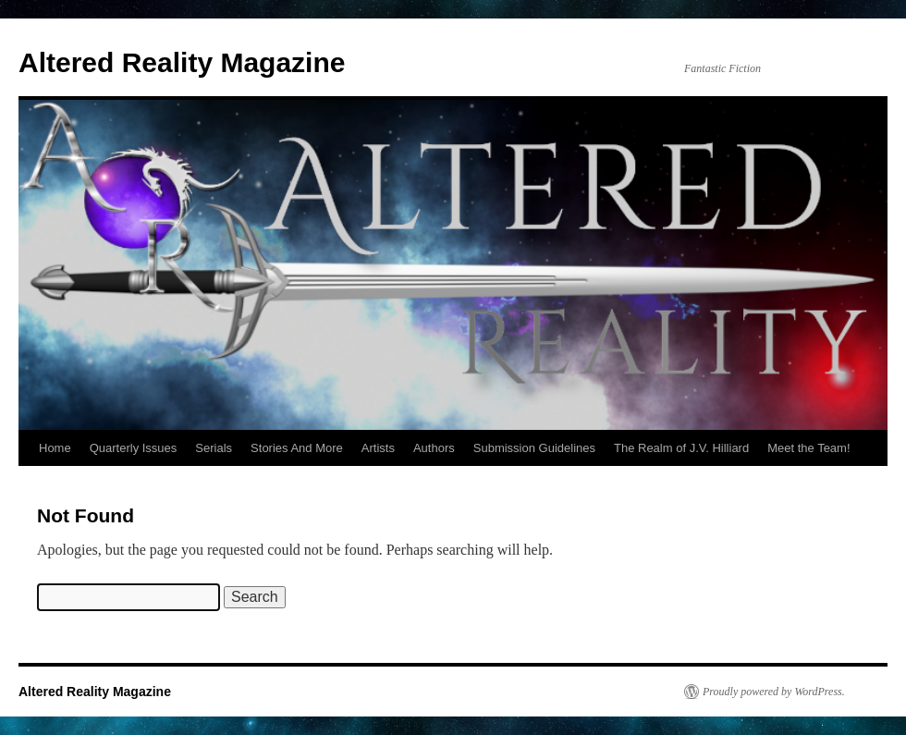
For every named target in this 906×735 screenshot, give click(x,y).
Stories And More (297, 448)
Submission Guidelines (534, 448)
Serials (213, 448)
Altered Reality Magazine (181, 62)
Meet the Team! (808, 448)
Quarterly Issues (134, 448)
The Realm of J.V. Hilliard (681, 448)
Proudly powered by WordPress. (774, 691)
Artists (378, 448)
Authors (434, 448)
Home (55, 448)
